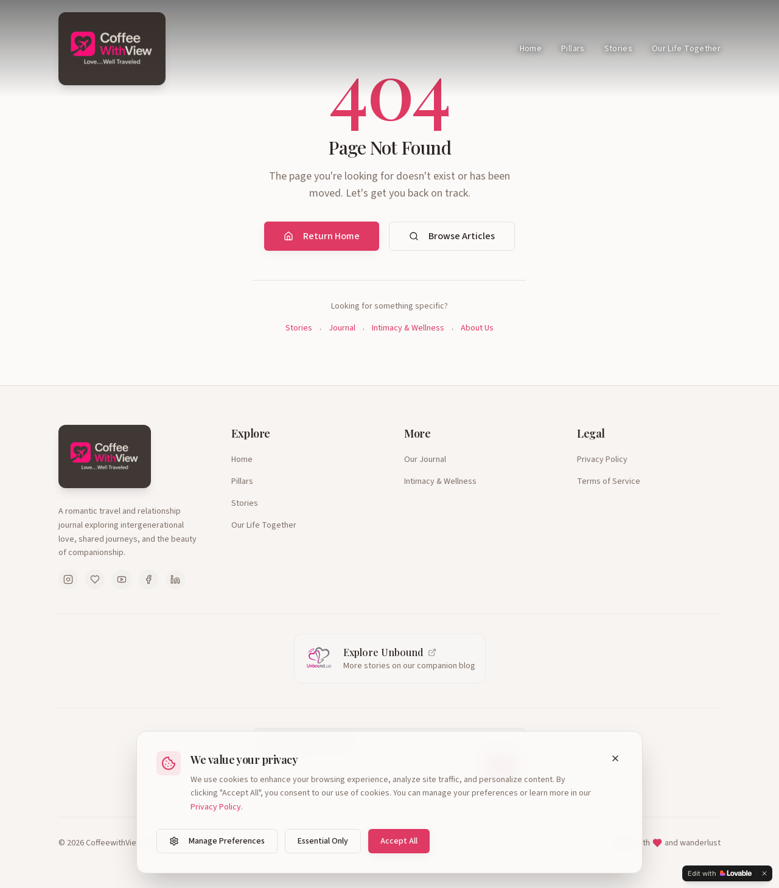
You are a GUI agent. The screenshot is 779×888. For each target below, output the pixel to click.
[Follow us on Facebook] (148, 579)
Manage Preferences (217, 841)
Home (531, 49)
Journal (342, 328)
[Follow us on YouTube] (121, 579)
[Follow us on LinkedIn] (175, 579)
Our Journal (425, 459)
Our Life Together (686, 49)
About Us (477, 328)
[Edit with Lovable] (719, 873)
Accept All (398, 841)
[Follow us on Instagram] (68, 579)
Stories (618, 49)
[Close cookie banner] (615, 758)
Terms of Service (608, 481)
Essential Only (323, 841)
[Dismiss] (764, 873)
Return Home (322, 236)
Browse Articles (452, 236)
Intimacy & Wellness (408, 328)
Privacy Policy (602, 459)
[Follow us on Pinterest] (95, 579)
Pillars (572, 49)
